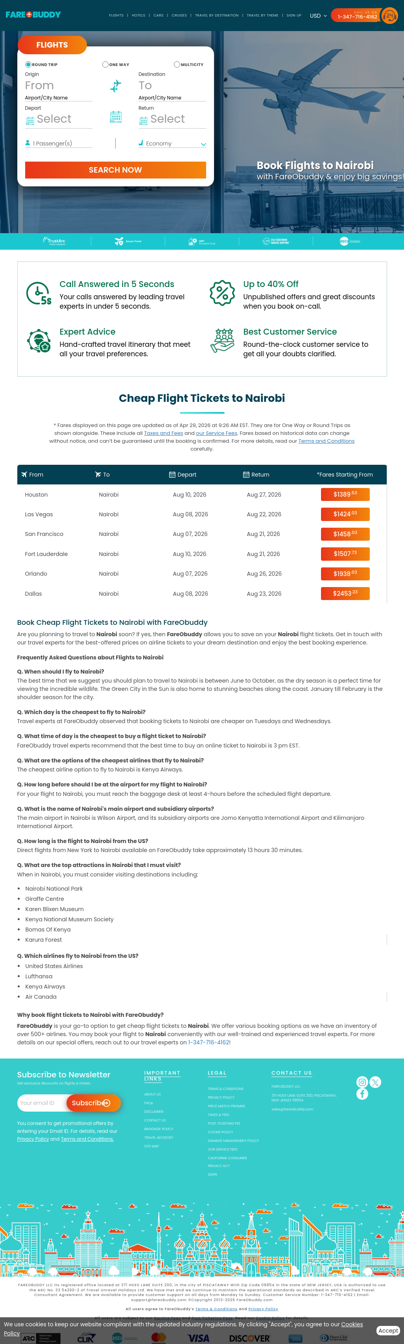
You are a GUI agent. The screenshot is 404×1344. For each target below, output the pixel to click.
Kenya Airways (45, 987)
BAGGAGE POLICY (158, 1129)
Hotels (138, 15)
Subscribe (88, 1103)
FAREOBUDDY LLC (285, 1086)
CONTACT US (155, 1120)
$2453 (345, 593)
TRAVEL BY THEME (263, 15)
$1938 (345, 573)
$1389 (345, 494)
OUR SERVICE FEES (222, 1149)
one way (119, 65)
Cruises (179, 15)
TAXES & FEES (218, 1114)
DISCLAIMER (154, 1111)
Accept (388, 1331)
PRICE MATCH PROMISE (226, 1106)
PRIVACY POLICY (221, 1097)
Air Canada (41, 997)
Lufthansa (39, 976)
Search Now (115, 169)
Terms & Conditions (217, 1309)
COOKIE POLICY (220, 1132)
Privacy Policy (33, 1139)
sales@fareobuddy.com (292, 1109)
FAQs (148, 1103)
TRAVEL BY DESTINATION (217, 15)
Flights (116, 15)
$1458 (345, 533)
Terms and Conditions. (87, 1139)
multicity (192, 65)
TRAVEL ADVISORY (158, 1137)
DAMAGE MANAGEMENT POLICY (233, 1140)
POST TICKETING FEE (224, 1123)
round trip (45, 65)
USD (318, 16)
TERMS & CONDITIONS (226, 1088)
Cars (158, 15)
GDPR (212, 1174)
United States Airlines (54, 966)
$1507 (345, 553)
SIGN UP (294, 15)
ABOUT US (152, 1094)
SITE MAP (151, 1146)
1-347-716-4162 (357, 16)
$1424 (345, 514)
